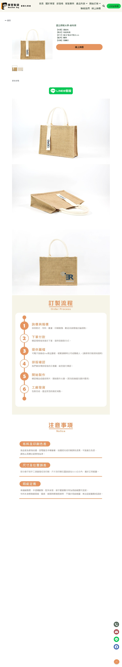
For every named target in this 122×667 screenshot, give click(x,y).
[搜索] (104, 6)
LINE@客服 (114, 6)
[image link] (10, 6)
